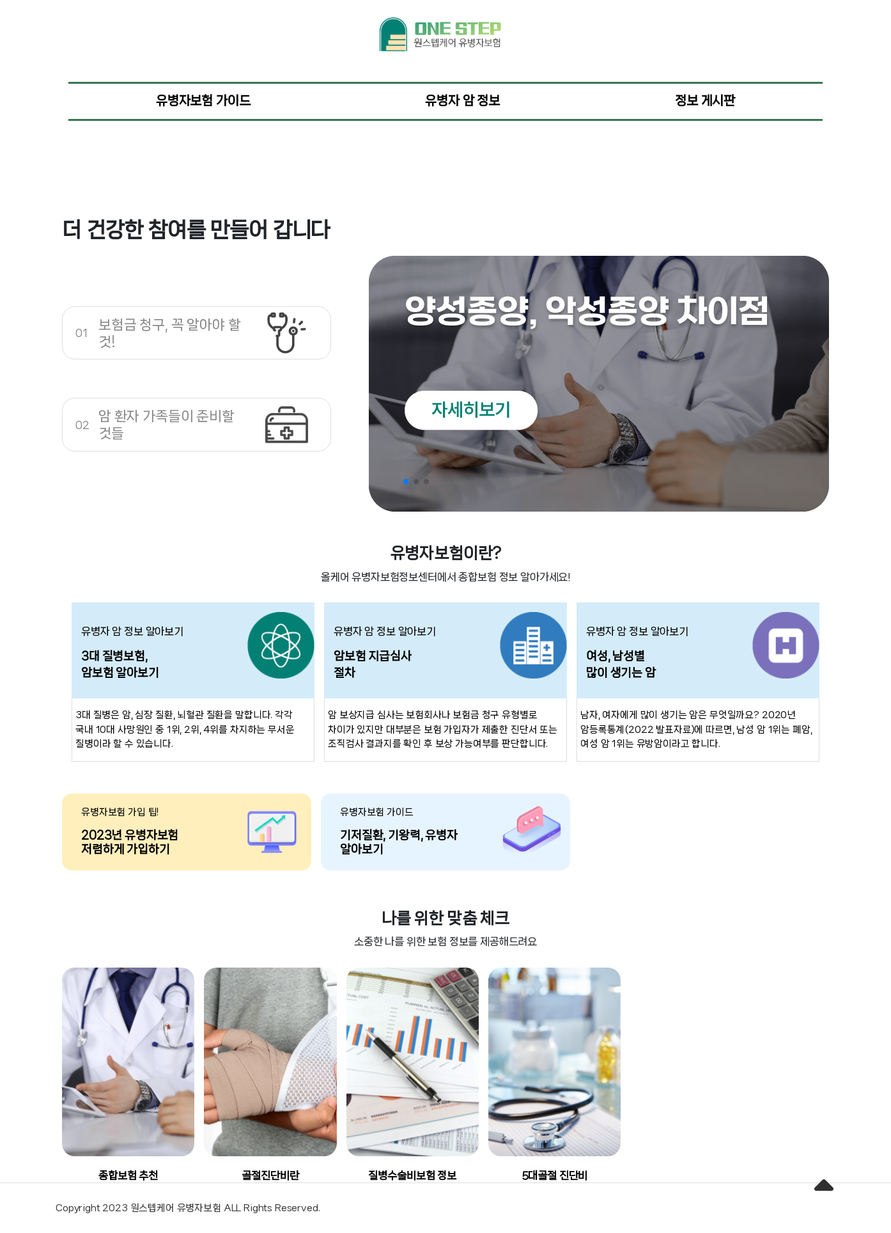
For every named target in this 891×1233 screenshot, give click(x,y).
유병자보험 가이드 (203, 100)
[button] (405, 481)
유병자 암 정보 (462, 100)
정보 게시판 (705, 100)
